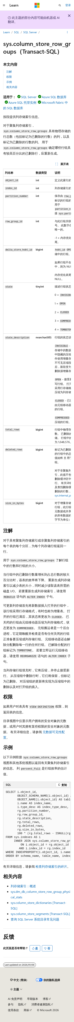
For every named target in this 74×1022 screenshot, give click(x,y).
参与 (10, 1004)
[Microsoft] (37, 5)
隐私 (21, 1004)
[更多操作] (67, 32)
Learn (6, 32)
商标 (26, 1010)
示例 (9, 82)
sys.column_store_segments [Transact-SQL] (40, 914)
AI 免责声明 (15, 999)
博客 (45, 999)
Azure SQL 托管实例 (22, 102)
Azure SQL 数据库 (54, 97)
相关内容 (11, 87)
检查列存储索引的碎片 (51, 866)
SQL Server (30, 32)
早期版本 (32, 999)
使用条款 (13, 1010)
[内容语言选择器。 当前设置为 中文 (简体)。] (19, 980)
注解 (9, 71)
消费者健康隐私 (41, 1004)
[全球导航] (4, 5)
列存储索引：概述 (23, 886)
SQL (16, 32)
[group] (37, 346)
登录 (68, 5)
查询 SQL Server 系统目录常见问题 (35, 919)
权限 (9, 77)
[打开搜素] (60, 5)
